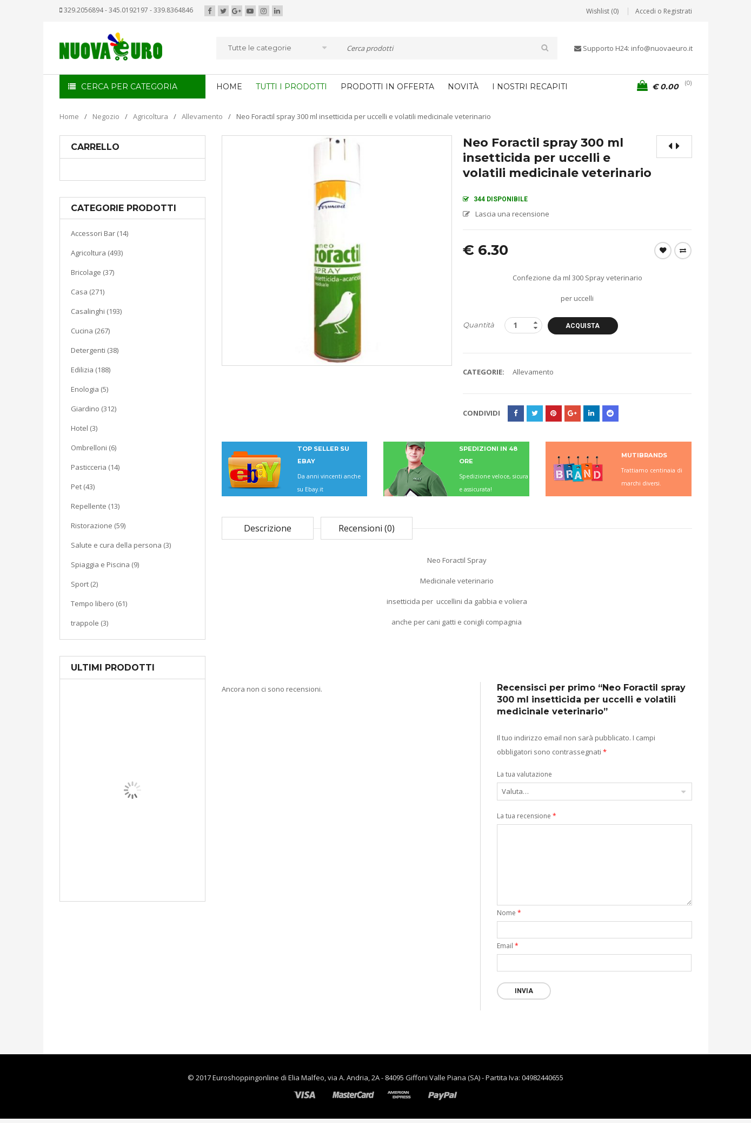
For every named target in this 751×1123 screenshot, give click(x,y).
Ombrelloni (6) (93, 447)
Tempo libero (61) (99, 603)
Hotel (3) (84, 428)
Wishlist (663, 250)
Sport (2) (84, 584)
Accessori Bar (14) (99, 233)
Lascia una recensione (512, 214)
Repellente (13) (95, 506)
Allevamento (202, 116)
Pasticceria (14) (95, 467)
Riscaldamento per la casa (158, 860)
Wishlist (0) (602, 11)
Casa (130, 846)
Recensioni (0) (366, 528)
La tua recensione (526, 815)
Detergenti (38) (94, 350)
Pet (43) (83, 486)
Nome (509, 912)
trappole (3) (89, 623)
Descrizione (267, 528)
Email (508, 945)
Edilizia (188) (90, 370)
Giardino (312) (93, 408)
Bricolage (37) (92, 272)
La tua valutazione (524, 774)
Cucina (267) (90, 331)
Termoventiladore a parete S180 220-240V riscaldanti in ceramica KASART (157, 893)
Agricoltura (150, 116)
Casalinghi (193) (96, 311)
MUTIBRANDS (644, 455)
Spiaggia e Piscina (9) (105, 564)
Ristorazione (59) (98, 525)
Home (69, 116)
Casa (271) (87, 292)
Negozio (105, 116)
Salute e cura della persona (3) (121, 545)
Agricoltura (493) (97, 253)
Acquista (583, 326)
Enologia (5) (89, 389)
